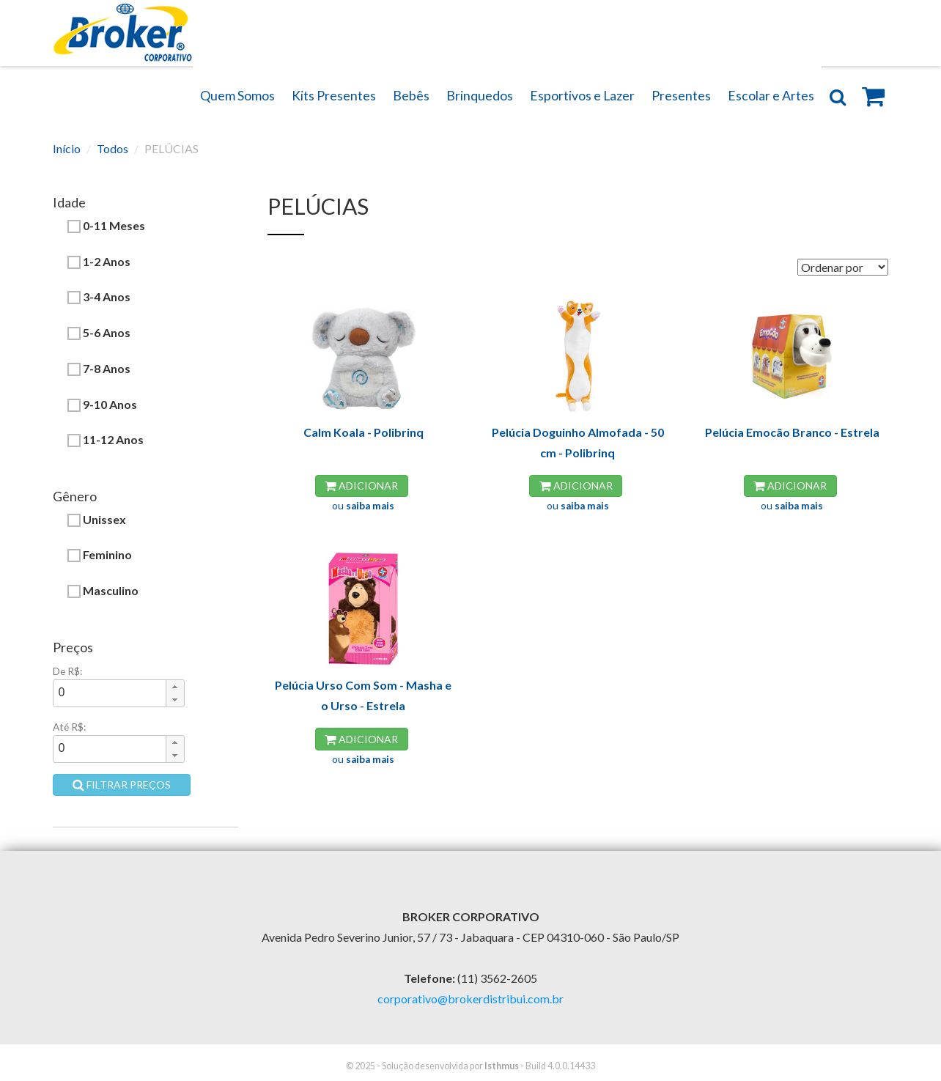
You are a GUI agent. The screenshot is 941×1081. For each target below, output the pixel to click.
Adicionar (361, 485)
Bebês (411, 95)
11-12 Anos (105, 439)
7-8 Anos (98, 368)
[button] (175, 686)
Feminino (99, 554)
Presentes (681, 95)
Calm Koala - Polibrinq (363, 432)
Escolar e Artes (771, 95)
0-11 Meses (106, 225)
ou (363, 506)
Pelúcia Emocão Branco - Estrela (792, 432)
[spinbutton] (109, 693)
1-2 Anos (98, 261)
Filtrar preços (122, 785)
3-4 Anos (98, 296)
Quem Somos (237, 95)
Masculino (103, 590)
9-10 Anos (102, 404)
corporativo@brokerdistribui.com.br (470, 999)
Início (67, 148)
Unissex (96, 519)
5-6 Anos (98, 332)
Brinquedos (479, 95)
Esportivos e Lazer (582, 95)
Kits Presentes (334, 95)
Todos (112, 148)
